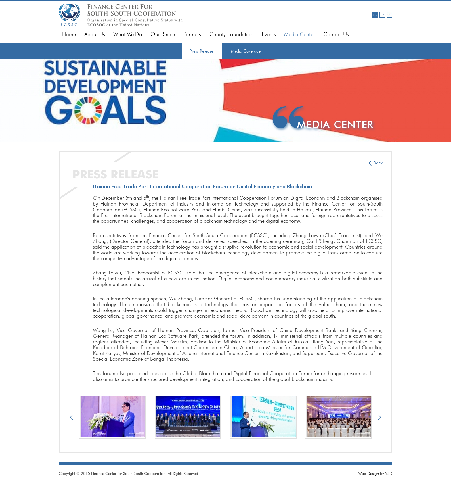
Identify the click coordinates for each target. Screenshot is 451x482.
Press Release (201, 51)
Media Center (299, 34)
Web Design (368, 473)
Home (69, 34)
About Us (94, 34)
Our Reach (162, 34)
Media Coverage (246, 51)
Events (269, 34)
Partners (192, 34)
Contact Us (336, 34)
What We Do (127, 34)
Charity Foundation (231, 34)
